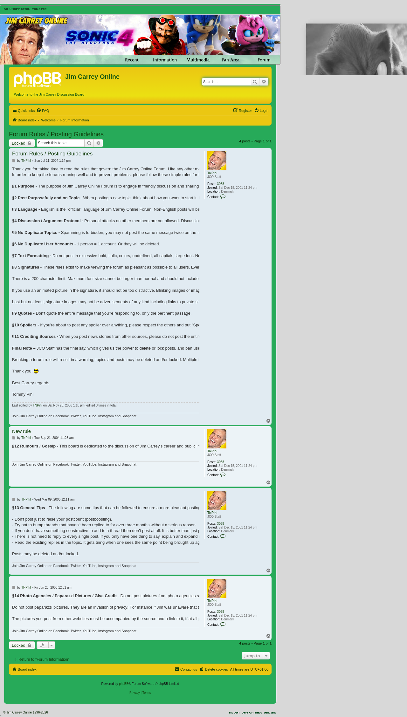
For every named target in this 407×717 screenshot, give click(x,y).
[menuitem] (42, 110)
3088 (220, 184)
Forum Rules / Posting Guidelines (56, 134)
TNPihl (212, 173)
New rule (21, 431)
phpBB (123, 684)
